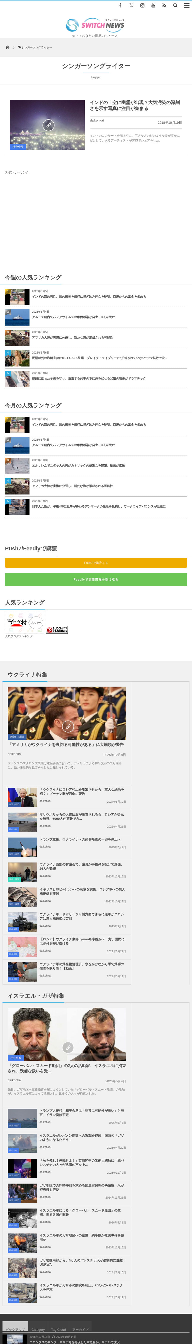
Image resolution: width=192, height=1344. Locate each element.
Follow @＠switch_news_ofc (96, 1172)
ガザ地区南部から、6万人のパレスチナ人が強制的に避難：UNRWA (65, 980)
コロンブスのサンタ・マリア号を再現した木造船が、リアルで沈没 (75, 1035)
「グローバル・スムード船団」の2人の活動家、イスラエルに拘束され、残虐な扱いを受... (47, 917)
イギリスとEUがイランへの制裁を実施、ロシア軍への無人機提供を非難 (65, 790)
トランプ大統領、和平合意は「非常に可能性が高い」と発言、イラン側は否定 (157, 858)
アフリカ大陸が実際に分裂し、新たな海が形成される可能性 (72, 337)
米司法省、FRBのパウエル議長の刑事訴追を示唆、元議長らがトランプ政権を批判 (85, 1056)
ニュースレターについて (157, 1316)
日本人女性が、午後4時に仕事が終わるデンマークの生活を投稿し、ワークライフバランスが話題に (99, 506)
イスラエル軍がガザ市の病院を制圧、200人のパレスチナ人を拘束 (157, 980)
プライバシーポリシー (92, 1316)
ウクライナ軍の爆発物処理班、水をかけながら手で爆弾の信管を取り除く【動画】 (157, 815)
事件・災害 (107, 776)
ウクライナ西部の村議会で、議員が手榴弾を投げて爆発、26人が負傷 (157, 765)
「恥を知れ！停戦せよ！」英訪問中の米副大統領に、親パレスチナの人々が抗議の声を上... (157, 908)
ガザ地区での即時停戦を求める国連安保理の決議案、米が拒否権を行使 (157, 933)
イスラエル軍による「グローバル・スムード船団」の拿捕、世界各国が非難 (64, 958)
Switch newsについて (33, 1316)
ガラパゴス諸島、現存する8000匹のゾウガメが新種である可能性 (73, 1097)
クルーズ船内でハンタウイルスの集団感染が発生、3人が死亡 (73, 317)
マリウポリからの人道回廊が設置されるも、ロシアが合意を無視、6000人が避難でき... (157, 715)
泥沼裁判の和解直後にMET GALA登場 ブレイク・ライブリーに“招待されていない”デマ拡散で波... (99, 358)
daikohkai (97, 120)
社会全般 (18, 146)
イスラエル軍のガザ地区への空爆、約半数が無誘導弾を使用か (155, 956)
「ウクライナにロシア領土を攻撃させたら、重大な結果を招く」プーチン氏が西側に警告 (157, 690)
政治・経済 (17, 736)
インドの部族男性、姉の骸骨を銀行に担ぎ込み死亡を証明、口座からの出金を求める (89, 296)
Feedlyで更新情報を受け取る (96, 579)
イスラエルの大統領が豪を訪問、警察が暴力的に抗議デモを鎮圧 (73, 1117)
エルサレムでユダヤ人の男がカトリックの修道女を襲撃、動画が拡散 (78, 465)
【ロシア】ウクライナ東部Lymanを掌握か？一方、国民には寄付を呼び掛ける (64, 815)
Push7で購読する (96, 563)
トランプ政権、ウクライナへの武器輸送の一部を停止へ (157, 738)
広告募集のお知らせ (96, 1321)
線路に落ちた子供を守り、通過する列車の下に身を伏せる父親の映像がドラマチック (89, 378)
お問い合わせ (124, 1316)
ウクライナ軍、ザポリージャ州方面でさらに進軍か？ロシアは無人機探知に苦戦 (157, 790)
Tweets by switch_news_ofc (96, 1163)
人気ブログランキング (18, 636)
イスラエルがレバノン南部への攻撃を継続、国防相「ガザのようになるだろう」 (157, 883)
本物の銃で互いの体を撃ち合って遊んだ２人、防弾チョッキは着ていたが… (81, 1076)
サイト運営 (62, 1316)
